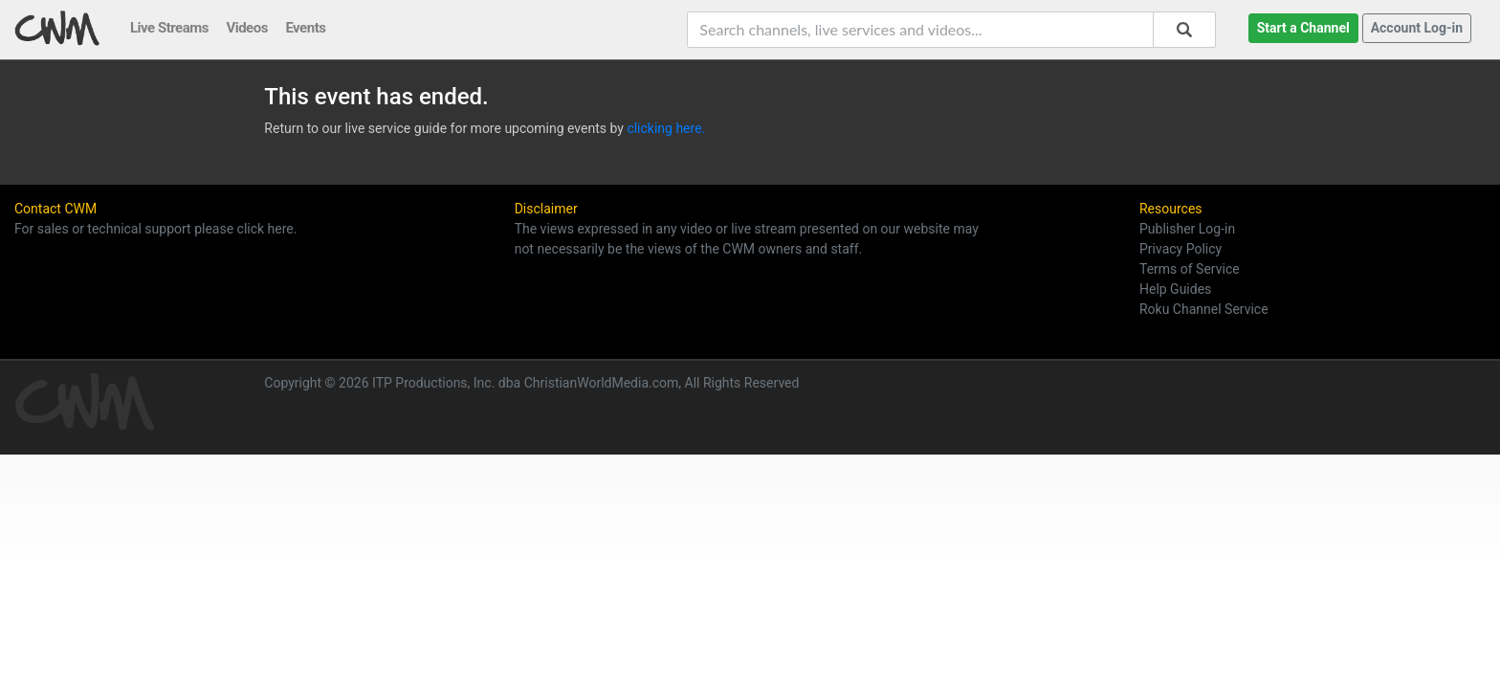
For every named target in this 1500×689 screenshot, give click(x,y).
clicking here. (666, 128)
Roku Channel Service (1203, 309)
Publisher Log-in (1187, 228)
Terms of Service (1189, 269)
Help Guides (1175, 289)
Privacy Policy (1180, 248)
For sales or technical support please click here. (155, 228)
